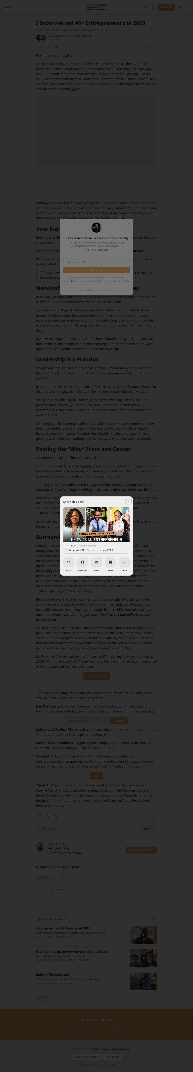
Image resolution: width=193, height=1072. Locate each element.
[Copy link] (68, 562)
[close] (128, 501)
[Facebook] (82, 562)
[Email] (96, 562)
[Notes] (110, 562)
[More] (124, 562)
